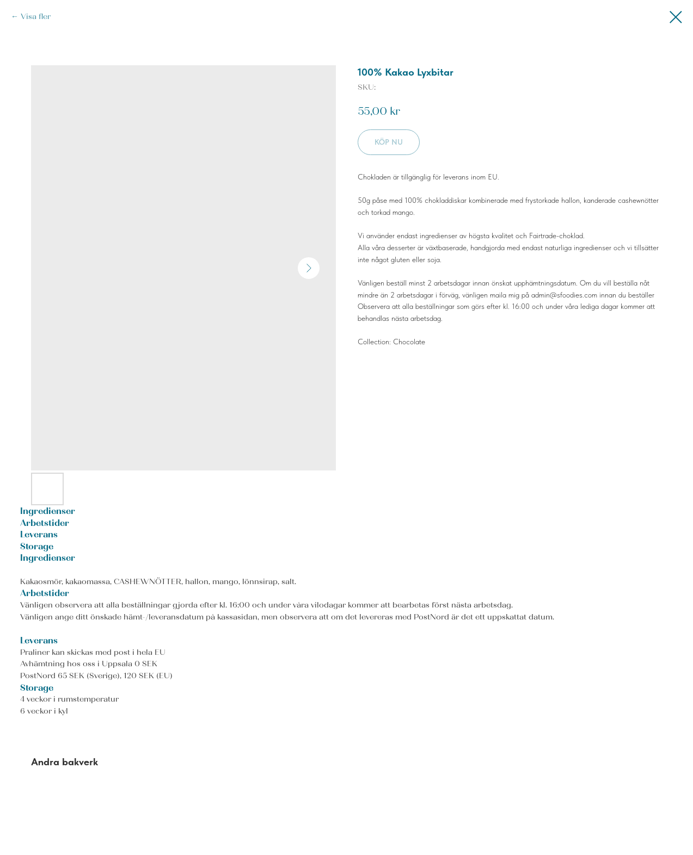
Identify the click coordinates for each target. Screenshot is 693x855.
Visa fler (36, 16)
